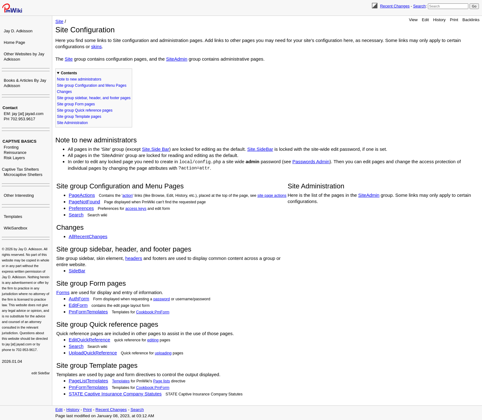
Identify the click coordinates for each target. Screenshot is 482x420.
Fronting (11, 147)
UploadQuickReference (93, 352)
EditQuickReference (89, 339)
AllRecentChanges (88, 236)
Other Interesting (19, 195)
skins (96, 46)
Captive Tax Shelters (20, 169)
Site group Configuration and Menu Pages (91, 85)
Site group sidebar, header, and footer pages (94, 98)
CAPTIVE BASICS (19, 141)
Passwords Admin (310, 161)
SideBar (77, 270)
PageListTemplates (88, 380)
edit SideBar (40, 373)
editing (153, 340)
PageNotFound (84, 201)
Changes (64, 92)
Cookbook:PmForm (152, 312)
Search (419, 6)
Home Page (14, 42)
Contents (69, 73)
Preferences (81, 208)
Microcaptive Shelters (23, 174)
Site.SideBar (260, 149)
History (439, 19)
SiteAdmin (176, 59)
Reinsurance (15, 152)
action (127, 195)
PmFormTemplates (88, 311)
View (413, 19)
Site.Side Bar (155, 149)
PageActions (82, 195)
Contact (9, 107)
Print (454, 19)
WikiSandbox (15, 228)
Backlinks (471, 19)
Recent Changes (395, 6)
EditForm (78, 305)
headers (133, 258)
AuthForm (79, 298)
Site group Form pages (76, 104)
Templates (13, 216)
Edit (425, 19)
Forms (63, 292)
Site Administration (72, 123)
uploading (163, 353)
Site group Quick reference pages (85, 110)
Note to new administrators (79, 79)
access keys (135, 208)
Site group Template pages (79, 116)
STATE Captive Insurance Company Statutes (115, 393)
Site (59, 21)
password (161, 299)
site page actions (271, 195)
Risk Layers (14, 157)
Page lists (161, 381)
